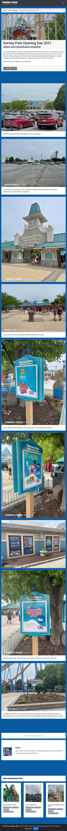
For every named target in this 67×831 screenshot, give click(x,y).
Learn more (28, 828)
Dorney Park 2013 (31, 805)
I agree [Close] (36, 828)
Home (4, 10)
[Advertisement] (33, 77)
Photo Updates (13, 10)
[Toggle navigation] (63, 3)
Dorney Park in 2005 (9, 805)
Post (6, 68)
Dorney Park (7, 47)
